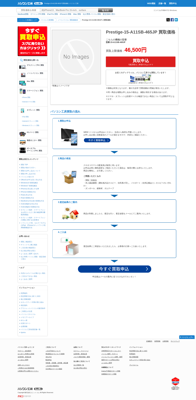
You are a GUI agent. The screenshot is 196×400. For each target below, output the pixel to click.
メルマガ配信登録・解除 (82, 357)
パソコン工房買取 (47, 20)
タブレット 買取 (33, 110)
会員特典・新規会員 (24, 357)
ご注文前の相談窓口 (28, 248)
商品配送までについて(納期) (55, 354)
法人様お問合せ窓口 (28, 251)
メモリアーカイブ (27, 317)
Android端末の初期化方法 (30, 207)
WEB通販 (151, 3)
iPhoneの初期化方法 (28, 192)
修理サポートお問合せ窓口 (110, 360)
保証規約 (24, 305)
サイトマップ (175, 341)
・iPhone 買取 (25, 97)
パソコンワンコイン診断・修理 (111, 357)
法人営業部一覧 (79, 365)
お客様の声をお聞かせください (28, 371)
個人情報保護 (26, 299)
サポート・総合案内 (24, 351)
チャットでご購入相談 (29, 245)
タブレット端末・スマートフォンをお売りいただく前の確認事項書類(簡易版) (33, 212)
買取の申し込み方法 (28, 174)
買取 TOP (24, 165)
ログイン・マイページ (81, 351)
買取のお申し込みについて (30, 171)
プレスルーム (133, 365)
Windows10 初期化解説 (29, 183)
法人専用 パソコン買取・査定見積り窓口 (99, 14)
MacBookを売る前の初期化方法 (32, 201)
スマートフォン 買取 (35, 91)
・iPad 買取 (25, 117)
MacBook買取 (23, 14)
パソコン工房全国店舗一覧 (30, 329)
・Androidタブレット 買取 (29, 121)
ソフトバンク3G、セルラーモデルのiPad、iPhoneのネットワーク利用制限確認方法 (33, 225)
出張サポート (26, 323)
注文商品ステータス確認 (54, 369)
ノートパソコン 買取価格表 (68, 20)
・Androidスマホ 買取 (28, 102)
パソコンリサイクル (28, 314)
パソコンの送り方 (27, 177)
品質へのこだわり (24, 365)
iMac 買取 (77, 14)
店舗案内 (149, 341)
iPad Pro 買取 (52, 14)
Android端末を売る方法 (29, 204)
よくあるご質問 (26, 279)
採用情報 (157, 341)
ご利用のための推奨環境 (26, 368)
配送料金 (49, 360)
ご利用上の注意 (26, 311)
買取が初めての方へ (28, 168)
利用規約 (24, 293)
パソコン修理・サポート (109, 354)
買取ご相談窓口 (26, 242)
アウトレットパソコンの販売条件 (33, 308)
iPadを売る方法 (26, 195)
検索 (105, 10)
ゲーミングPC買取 (37, 14)
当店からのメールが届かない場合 (33, 273)
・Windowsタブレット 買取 (30, 125)
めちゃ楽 (24, 320)
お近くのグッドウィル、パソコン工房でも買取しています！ (140, 78)
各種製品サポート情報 (108, 374)
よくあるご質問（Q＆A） (30, 254)
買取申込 (173, 3)
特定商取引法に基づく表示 (30, 296)
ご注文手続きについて (53, 351)
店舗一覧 (162, 3)
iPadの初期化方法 (27, 198)
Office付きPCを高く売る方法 (31, 180)
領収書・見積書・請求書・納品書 (57, 363)
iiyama (23, 332)
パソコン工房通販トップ (28, 20)
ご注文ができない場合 (29, 276)
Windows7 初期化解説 (29, 186)
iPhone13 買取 (65, 14)
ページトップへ (187, 337)
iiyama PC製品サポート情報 (110, 371)
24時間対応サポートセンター (111, 351)
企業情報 (24, 326)
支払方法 (49, 357)
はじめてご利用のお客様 (26, 354)
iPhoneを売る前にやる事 (30, 189)
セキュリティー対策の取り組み (32, 302)
